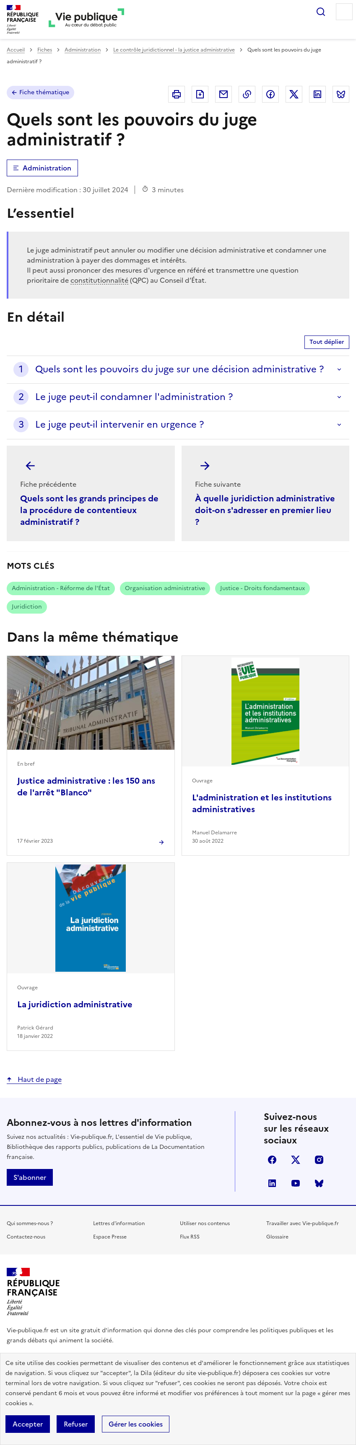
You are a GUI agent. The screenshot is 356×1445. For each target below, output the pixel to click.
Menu (344, 11)
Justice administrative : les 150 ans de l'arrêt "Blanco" (86, 786)
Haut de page (39, 1079)
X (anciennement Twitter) (295, 1159)
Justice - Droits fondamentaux (262, 588)
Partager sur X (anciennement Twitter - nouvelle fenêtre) (294, 94)
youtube (295, 1183)
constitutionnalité (99, 280)
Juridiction (27, 606)
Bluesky (319, 1183)
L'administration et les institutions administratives (262, 803)
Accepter (28, 1424)
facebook (272, 1159)
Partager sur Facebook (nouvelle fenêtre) (270, 94)
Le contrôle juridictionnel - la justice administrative (174, 50)
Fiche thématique (44, 92)
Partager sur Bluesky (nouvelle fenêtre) (341, 94)
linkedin (272, 1183)
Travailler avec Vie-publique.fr (302, 1223)
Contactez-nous (26, 1237)
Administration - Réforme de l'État (61, 588)
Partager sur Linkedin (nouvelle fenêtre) (317, 94)
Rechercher (320, 11)
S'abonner (29, 1177)
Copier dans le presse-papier (247, 94)
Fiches (44, 50)
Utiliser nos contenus (205, 1223)
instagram (319, 1159)
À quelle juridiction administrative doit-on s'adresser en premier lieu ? (265, 510)
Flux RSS (190, 1237)
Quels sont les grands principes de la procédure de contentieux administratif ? (89, 510)
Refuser (76, 1424)
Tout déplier (326, 342)
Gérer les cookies (136, 1424)
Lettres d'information (119, 1223)
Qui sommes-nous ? (30, 1223)
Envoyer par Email (223, 94)
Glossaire (277, 1237)
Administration (83, 50)
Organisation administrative (165, 588)
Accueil (16, 50)
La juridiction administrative (75, 1004)
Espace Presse (110, 1237)
